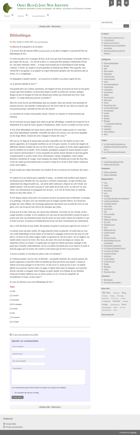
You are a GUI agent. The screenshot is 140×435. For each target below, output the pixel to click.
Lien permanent (42, 42)
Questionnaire (109, 110)
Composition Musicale (114, 124)
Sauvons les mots (110, 105)
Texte (115, 310)
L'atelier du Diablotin (111, 201)
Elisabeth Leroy (109, 225)
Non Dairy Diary (110, 272)
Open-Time (108, 206)
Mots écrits (108, 100)
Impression (105, 298)
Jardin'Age (107, 126)
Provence (123, 307)
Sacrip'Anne (108, 209)
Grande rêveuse (109, 233)
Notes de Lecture (110, 238)
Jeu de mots (114, 298)
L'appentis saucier (110, 204)
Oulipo (105, 304)
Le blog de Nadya (110, 254)
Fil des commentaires (14, 427)
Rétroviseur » (56, 26)
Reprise (106, 116)
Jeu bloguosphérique (111, 84)
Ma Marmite (108, 280)
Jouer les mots (109, 97)
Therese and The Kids (111, 164)
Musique (107, 121)
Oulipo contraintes (110, 172)
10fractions (108, 188)
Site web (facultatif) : (19, 361)
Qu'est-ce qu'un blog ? (112, 43)
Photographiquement (111, 63)
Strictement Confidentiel (112, 246)
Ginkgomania (108, 87)
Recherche (107, 22)
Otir (105, 211)
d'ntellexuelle (44, 51)
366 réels (106, 292)
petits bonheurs (109, 132)
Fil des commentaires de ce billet (25, 335)
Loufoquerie (108, 89)
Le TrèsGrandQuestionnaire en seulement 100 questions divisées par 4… (115, 146)
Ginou (106, 185)
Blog (124, 292)
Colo (105, 183)
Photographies (106, 307)
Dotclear (133, 433)
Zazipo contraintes (110, 175)
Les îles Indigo (109, 259)
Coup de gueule (109, 79)
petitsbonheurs (115, 305)
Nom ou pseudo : (18, 346)
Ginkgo (112, 296)
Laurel (106, 269)
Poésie (106, 103)
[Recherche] (112, 26)
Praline (106, 264)
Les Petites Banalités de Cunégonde (116, 198)
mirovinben (108, 190)
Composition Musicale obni (113, 162)
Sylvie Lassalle (109, 214)
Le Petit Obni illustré (111, 108)
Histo (106, 134)
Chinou (106, 235)
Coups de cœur (109, 76)
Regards (107, 118)
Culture (106, 113)
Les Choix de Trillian (111, 251)
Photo (124, 304)
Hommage (120, 296)
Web (105, 68)
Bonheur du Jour (110, 230)
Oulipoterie (108, 74)
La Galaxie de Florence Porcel (114, 248)
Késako (106, 66)
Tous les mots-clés (107, 314)
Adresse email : (17, 354)
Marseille (116, 301)
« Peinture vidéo (44, 26)
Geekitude (107, 129)
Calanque (105, 296)
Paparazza (107, 217)
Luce (105, 193)
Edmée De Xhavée (110, 219)
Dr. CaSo (107, 222)
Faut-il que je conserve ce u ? (114, 38)
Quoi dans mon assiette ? (112, 282)
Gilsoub (106, 196)
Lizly (106, 227)
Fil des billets (11, 424)
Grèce (106, 82)
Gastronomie (108, 92)
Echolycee (107, 256)
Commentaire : (17, 368)
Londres (123, 298)
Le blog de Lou (109, 261)
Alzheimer (116, 293)
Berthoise (107, 267)
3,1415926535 (109, 40)
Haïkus (106, 95)
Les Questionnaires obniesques (115, 152)
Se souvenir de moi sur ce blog (27, 393)
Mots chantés (108, 71)
